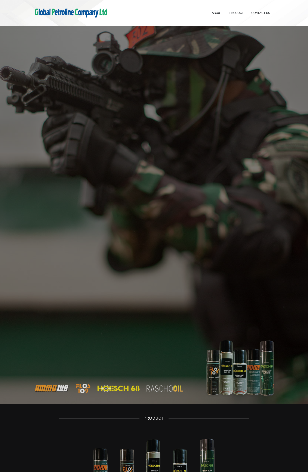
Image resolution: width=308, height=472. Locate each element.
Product (237, 13)
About (217, 13)
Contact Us (260, 13)
